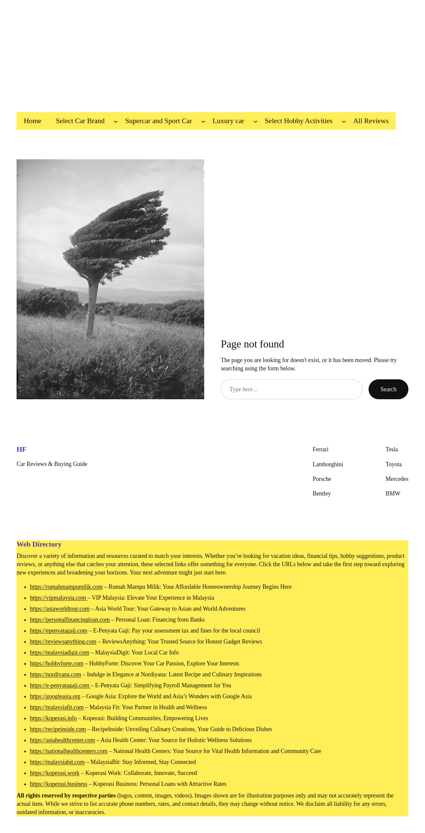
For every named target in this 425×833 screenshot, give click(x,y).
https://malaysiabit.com (57, 762)
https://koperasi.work (54, 773)
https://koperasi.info (53, 718)
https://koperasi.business (58, 784)
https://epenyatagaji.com (58, 630)
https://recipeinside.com (58, 729)
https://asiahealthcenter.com (62, 740)
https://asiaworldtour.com (60, 608)
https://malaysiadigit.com (59, 652)
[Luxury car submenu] (255, 121)
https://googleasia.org (55, 696)
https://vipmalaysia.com (58, 597)
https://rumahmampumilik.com (66, 586)
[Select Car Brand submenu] (116, 121)
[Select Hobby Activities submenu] (344, 121)
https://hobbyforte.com (56, 663)
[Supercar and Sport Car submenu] (203, 121)
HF (21, 449)
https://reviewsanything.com (63, 641)
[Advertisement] (212, 52)
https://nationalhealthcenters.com (68, 751)
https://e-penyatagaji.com (60, 685)
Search (388, 389)
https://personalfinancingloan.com (70, 619)
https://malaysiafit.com (57, 707)
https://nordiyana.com (55, 674)
